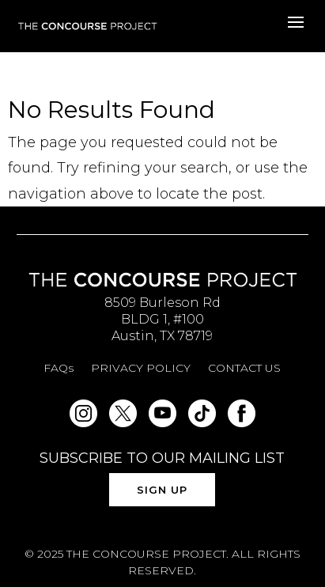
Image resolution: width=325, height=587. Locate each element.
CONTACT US (244, 368)
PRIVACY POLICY (141, 368)
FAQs (58, 368)
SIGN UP (162, 489)
